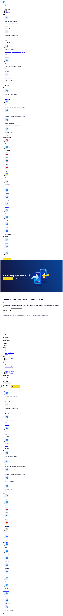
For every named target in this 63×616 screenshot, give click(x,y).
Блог (6, 11)
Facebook (8, 379)
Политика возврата (9, 367)
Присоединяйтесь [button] (6, 341)
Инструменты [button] (6, 338)
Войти (13, 259)
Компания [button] (5, 325)
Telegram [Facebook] (8, 378)
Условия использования (10, 365)
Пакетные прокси (9, 352)
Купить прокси (7, 259)
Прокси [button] (4, 328)
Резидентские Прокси (9, 353)
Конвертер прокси (9, 374)
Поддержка (7, 12)
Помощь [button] (4, 331)
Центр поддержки (9, 359)
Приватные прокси (9, 350)
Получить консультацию (21, 278)
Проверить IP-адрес (9, 371)
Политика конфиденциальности (12, 366)
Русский (4, 383)
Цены (6, 5)
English (9, 383)
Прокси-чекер (8, 373)
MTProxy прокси (8, 354)
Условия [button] (4, 334)
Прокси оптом (8, 4)
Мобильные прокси (9, 351)
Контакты (7, 360)
